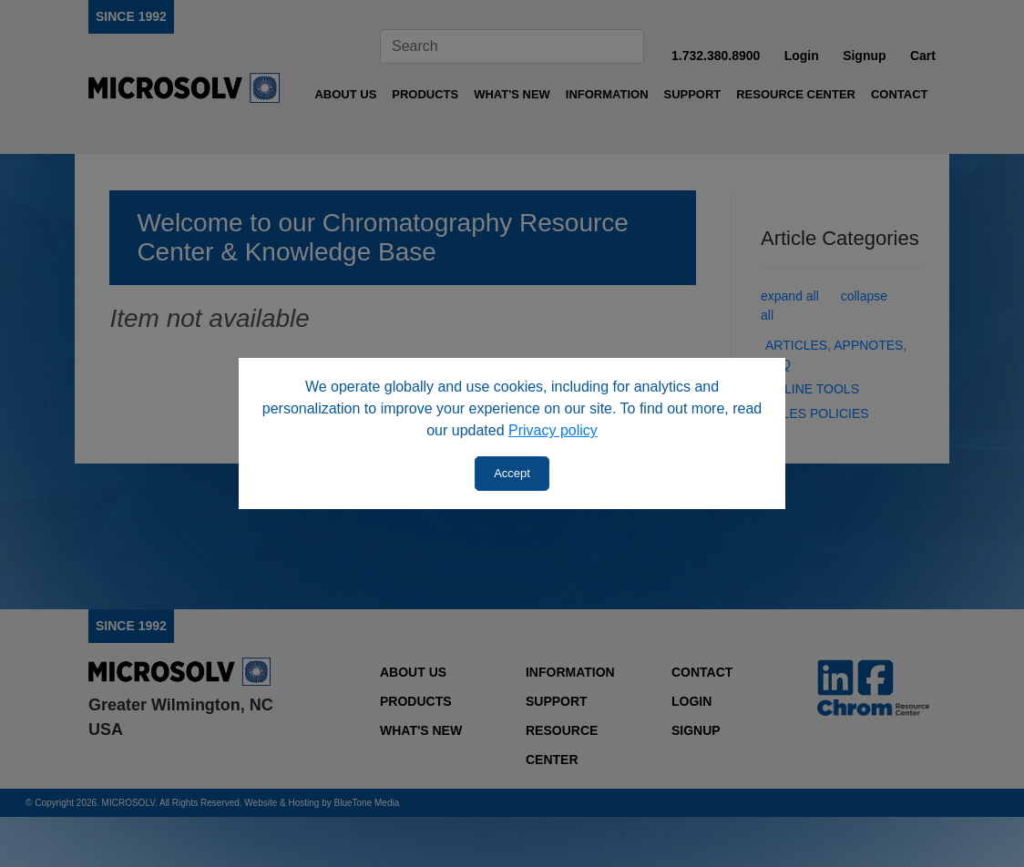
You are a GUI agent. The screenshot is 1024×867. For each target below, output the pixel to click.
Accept (512, 473)
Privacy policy (553, 430)
